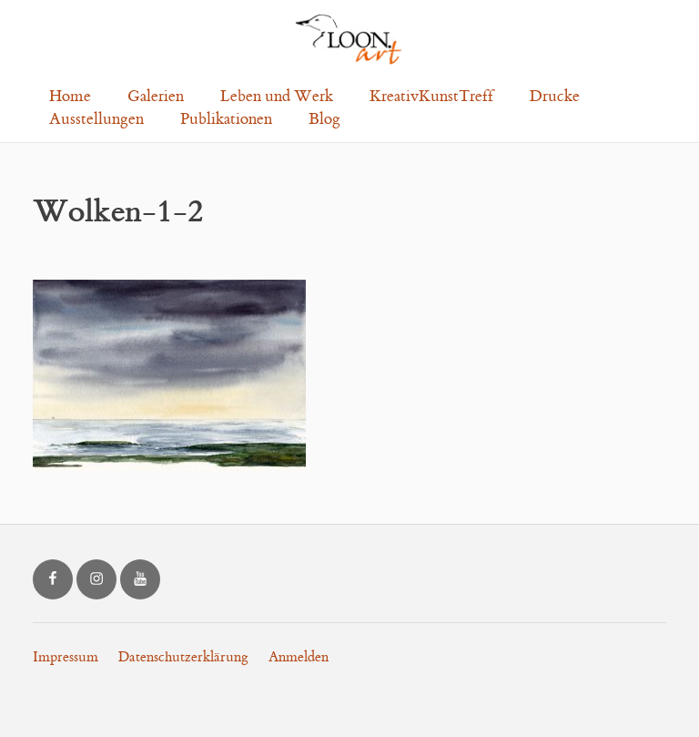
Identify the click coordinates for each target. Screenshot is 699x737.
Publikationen (226, 119)
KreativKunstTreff (431, 97)
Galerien (155, 97)
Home (70, 97)
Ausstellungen (96, 119)
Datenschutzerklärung (183, 657)
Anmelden (298, 657)
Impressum (65, 657)
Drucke (555, 97)
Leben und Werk (276, 97)
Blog (324, 119)
